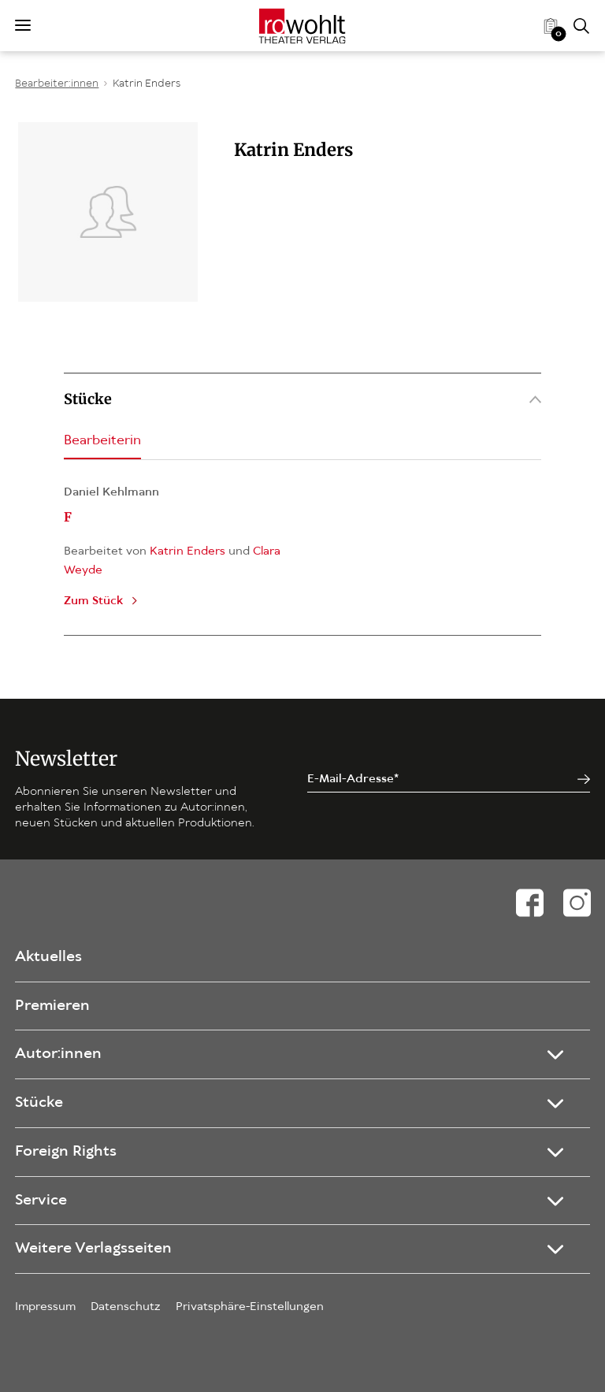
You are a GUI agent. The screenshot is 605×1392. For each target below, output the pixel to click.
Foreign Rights (66, 1151)
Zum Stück (93, 601)
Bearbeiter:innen (56, 83)
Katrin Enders (146, 83)
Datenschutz (126, 1307)
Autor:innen (58, 1054)
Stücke (302, 399)
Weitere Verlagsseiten (93, 1248)
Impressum (45, 1307)
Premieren (52, 1006)
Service (41, 1200)
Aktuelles (48, 957)
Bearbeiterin (102, 441)
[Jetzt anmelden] (583, 779)
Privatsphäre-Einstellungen (250, 1307)
